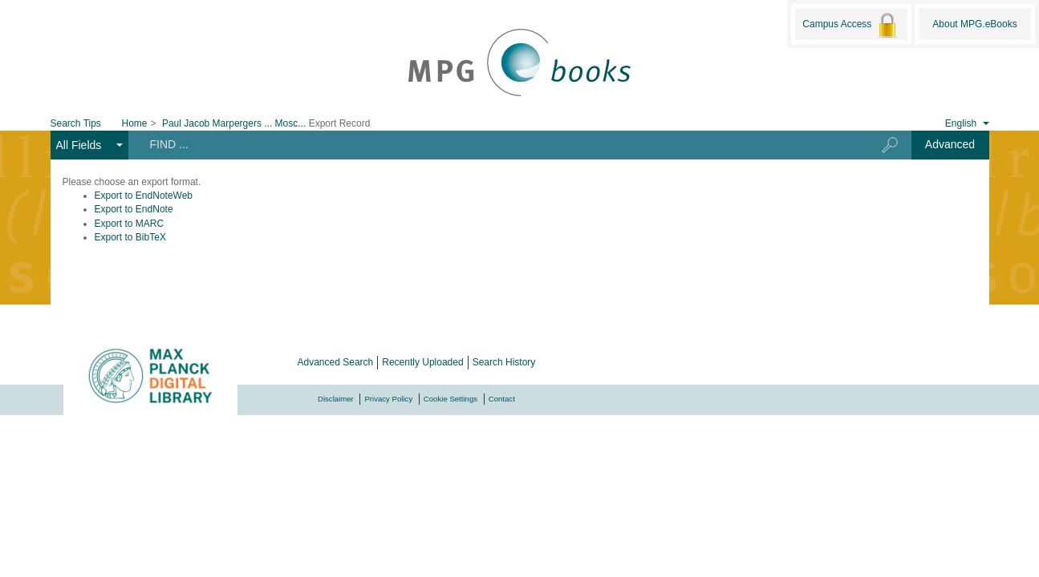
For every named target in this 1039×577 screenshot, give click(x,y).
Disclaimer (336, 398)
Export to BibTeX (130, 237)
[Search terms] (492, 144)
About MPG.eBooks (974, 24)
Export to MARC (129, 223)
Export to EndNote (134, 209)
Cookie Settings (450, 398)
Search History (504, 362)
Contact (502, 398)
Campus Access (850, 25)
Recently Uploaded (422, 362)
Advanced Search (336, 362)
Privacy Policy (388, 398)
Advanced (950, 144)
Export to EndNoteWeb (144, 195)
